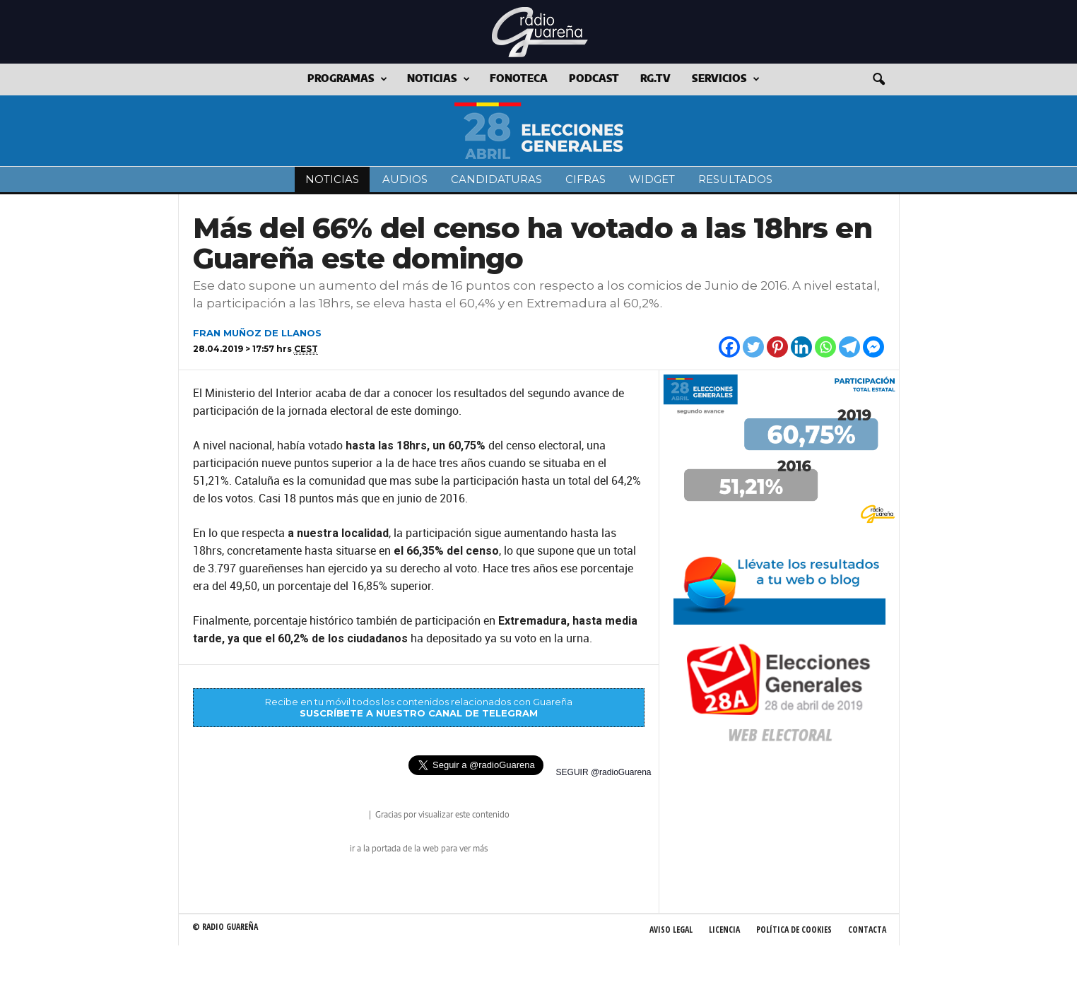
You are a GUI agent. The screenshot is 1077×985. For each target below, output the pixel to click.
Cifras (585, 179)
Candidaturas (496, 179)
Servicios (726, 79)
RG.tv (655, 79)
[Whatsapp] (825, 347)
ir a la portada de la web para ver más (419, 848)
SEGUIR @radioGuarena (604, 772)
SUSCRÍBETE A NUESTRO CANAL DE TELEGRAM (419, 713)
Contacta (867, 930)
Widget (652, 179)
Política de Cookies (794, 930)
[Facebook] (729, 347)
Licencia (724, 930)
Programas (347, 79)
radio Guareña (347, 816)
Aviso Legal (671, 930)
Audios (405, 179)
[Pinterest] (777, 347)
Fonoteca (519, 79)
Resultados (735, 179)
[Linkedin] (801, 347)
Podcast (594, 79)
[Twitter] (753, 347)
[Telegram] (849, 347)
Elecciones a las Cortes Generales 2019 (538, 130)
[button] (878, 79)
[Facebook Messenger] (873, 347)
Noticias (438, 79)
